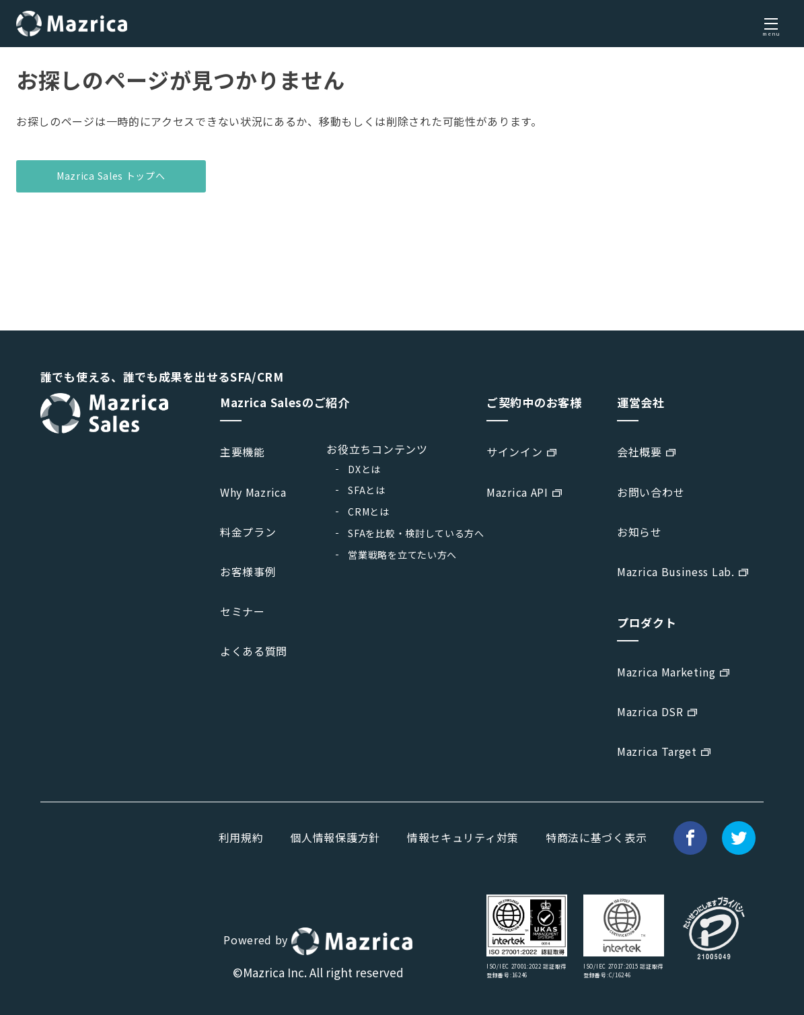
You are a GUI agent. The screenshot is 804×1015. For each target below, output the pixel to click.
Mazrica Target (657, 751)
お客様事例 (248, 571)
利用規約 (241, 837)
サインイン (514, 452)
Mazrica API (517, 492)
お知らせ (639, 532)
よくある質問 (253, 651)
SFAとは (367, 490)
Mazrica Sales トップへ (111, 175)
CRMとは (369, 511)
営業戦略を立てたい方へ (402, 554)
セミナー (242, 611)
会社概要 (639, 452)
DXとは (364, 469)
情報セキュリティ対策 (463, 837)
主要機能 (242, 452)
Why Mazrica (253, 492)
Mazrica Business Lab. (676, 571)
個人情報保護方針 (335, 837)
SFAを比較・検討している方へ (416, 533)
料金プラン (248, 532)
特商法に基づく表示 (596, 837)
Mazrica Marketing (666, 672)
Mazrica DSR (650, 711)
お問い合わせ (650, 492)
